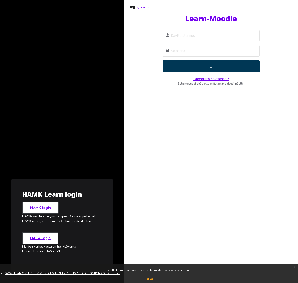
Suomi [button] (142, 8)
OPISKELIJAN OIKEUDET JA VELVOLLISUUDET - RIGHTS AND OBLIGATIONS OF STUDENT (62, 273)
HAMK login (40, 207)
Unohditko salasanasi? (211, 78)
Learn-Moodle (211, 18)
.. (211, 66)
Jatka (149, 279)
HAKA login (40, 238)
